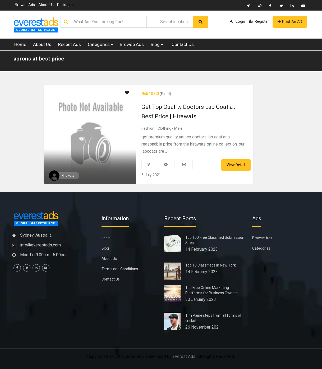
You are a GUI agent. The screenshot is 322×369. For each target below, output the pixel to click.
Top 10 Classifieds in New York (210, 265)
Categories (100, 44)
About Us (46, 5)
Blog (157, 44)
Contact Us (183, 44)
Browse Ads (25, 5)
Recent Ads (69, 44)
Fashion (147, 128)
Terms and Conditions (120, 269)
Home (20, 44)
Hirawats (68, 176)
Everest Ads (184, 356)
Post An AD (290, 21)
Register (259, 21)
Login (237, 21)
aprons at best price (38, 58)
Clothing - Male (170, 128)
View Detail (236, 165)
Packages (65, 5)
